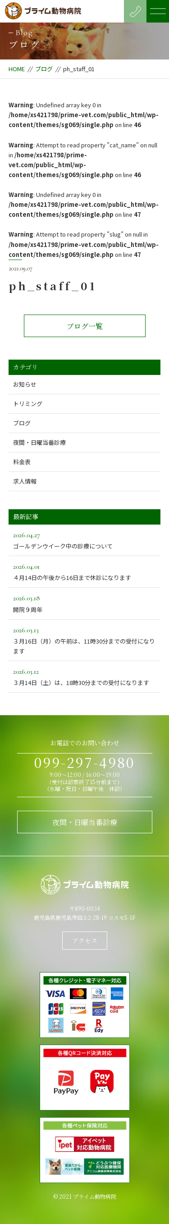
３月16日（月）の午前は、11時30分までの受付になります (84, 639)
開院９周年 (84, 602)
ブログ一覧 (85, 326)
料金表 (22, 461)
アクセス (84, 940)
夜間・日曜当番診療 (39, 442)
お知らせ (25, 384)
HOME (17, 68)
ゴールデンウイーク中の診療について (84, 539)
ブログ (44, 68)
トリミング (27, 403)
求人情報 (25, 481)
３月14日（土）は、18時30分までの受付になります (84, 676)
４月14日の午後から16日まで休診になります (84, 571)
